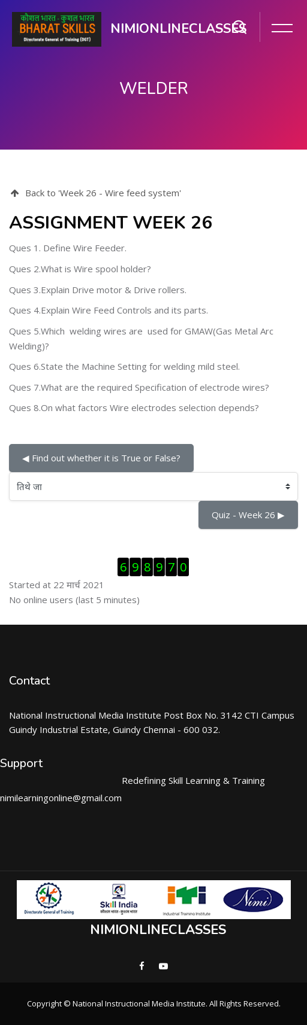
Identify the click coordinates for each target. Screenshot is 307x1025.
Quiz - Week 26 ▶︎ (248, 515)
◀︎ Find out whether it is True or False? (101, 458)
